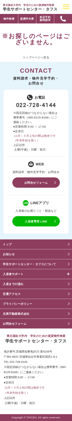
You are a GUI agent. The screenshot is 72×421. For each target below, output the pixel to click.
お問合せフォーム (36, 182)
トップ (7, 244)
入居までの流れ (13, 284)
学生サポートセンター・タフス (30, 9)
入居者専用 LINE (36, 221)
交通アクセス (12, 293)
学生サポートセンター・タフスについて (29, 264)
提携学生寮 (27, 18)
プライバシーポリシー (17, 303)
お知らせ (9, 254)
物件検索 (8, 18)
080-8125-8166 (38, 117)
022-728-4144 (36, 105)
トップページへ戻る (36, 57)
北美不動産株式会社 (16, 313)
